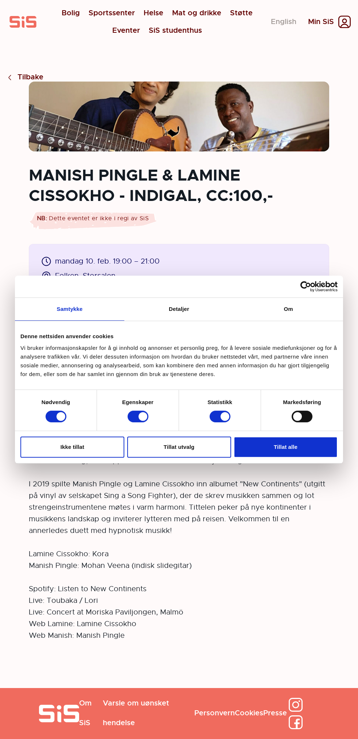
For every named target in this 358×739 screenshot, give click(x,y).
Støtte (241, 13)
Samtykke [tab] (70, 309)
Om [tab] (288, 309)
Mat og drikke (196, 13)
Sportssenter (112, 13)
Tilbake (24, 77)
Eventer (126, 30)
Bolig (71, 13)
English (283, 21)
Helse (153, 13)
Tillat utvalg (179, 447)
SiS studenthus (175, 30)
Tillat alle (285, 447)
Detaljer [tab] (179, 309)
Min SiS (321, 21)
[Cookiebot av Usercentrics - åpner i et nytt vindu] (306, 286)
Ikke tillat (72, 447)
